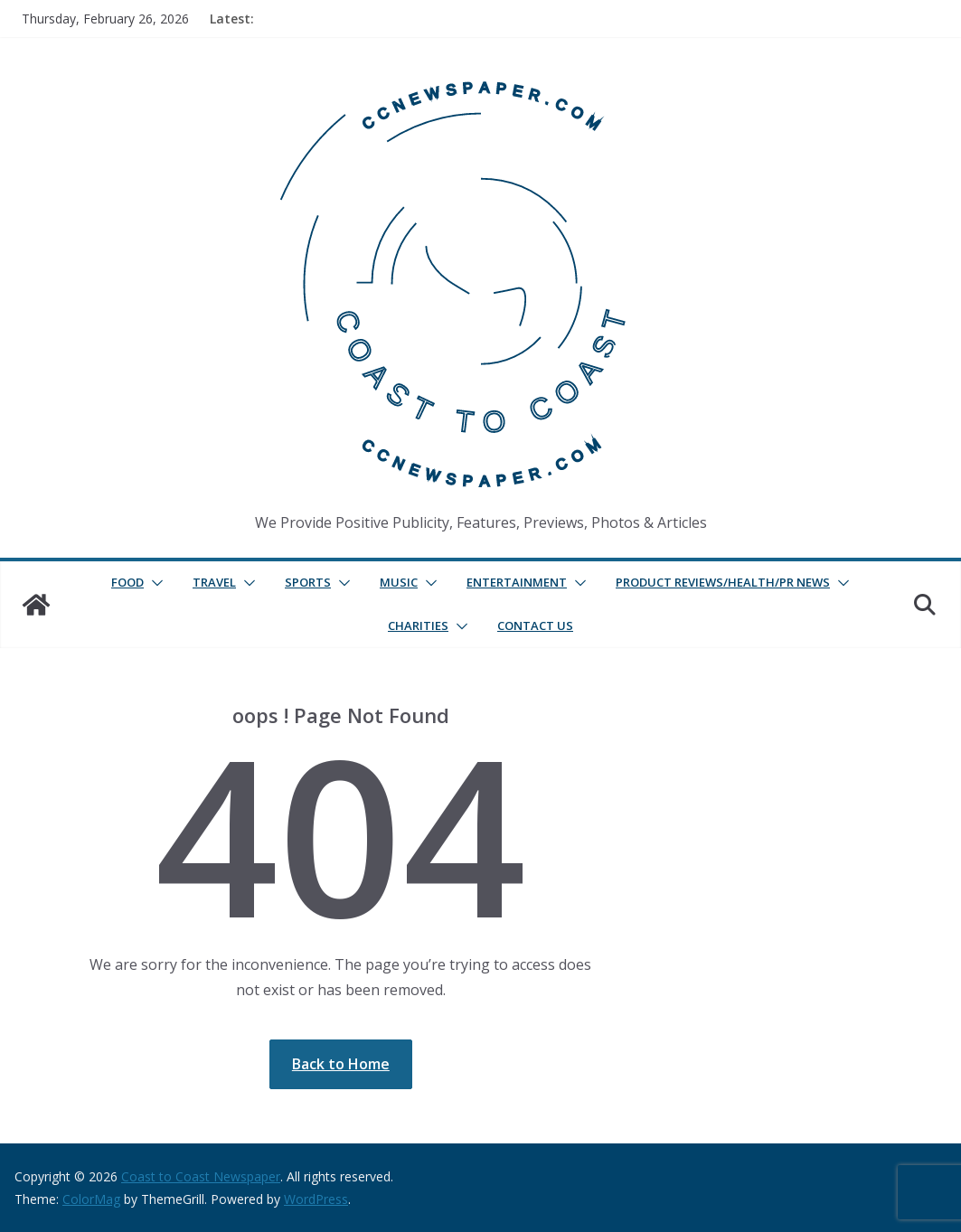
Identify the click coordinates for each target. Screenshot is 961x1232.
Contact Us (535, 625)
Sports (308, 582)
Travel (214, 582)
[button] (154, 583)
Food (127, 582)
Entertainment (516, 582)
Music (399, 582)
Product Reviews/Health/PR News (723, 582)
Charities (418, 625)
